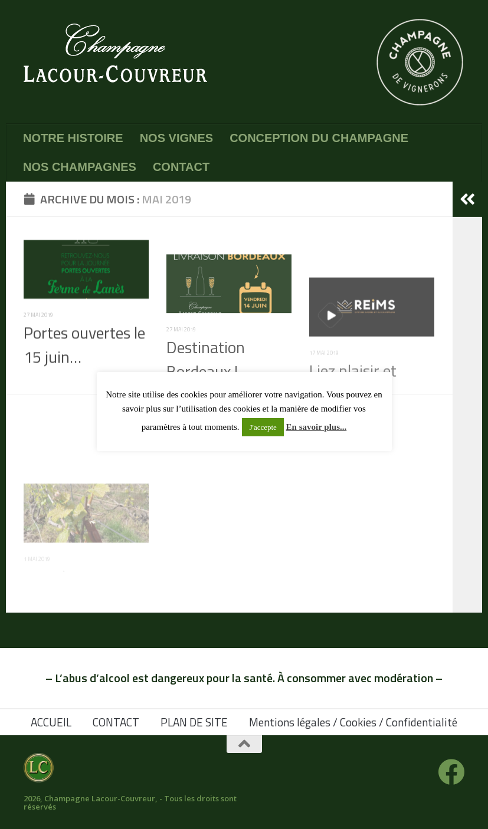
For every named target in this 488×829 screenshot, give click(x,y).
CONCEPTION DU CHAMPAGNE (319, 137)
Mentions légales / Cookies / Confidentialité (353, 722)
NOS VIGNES (176, 137)
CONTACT (181, 166)
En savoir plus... (316, 427)
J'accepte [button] (262, 427)
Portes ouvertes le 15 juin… (84, 362)
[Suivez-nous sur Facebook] (451, 772)
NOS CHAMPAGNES (79, 166)
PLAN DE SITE (194, 722)
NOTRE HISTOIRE (73, 137)
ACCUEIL (51, 722)
